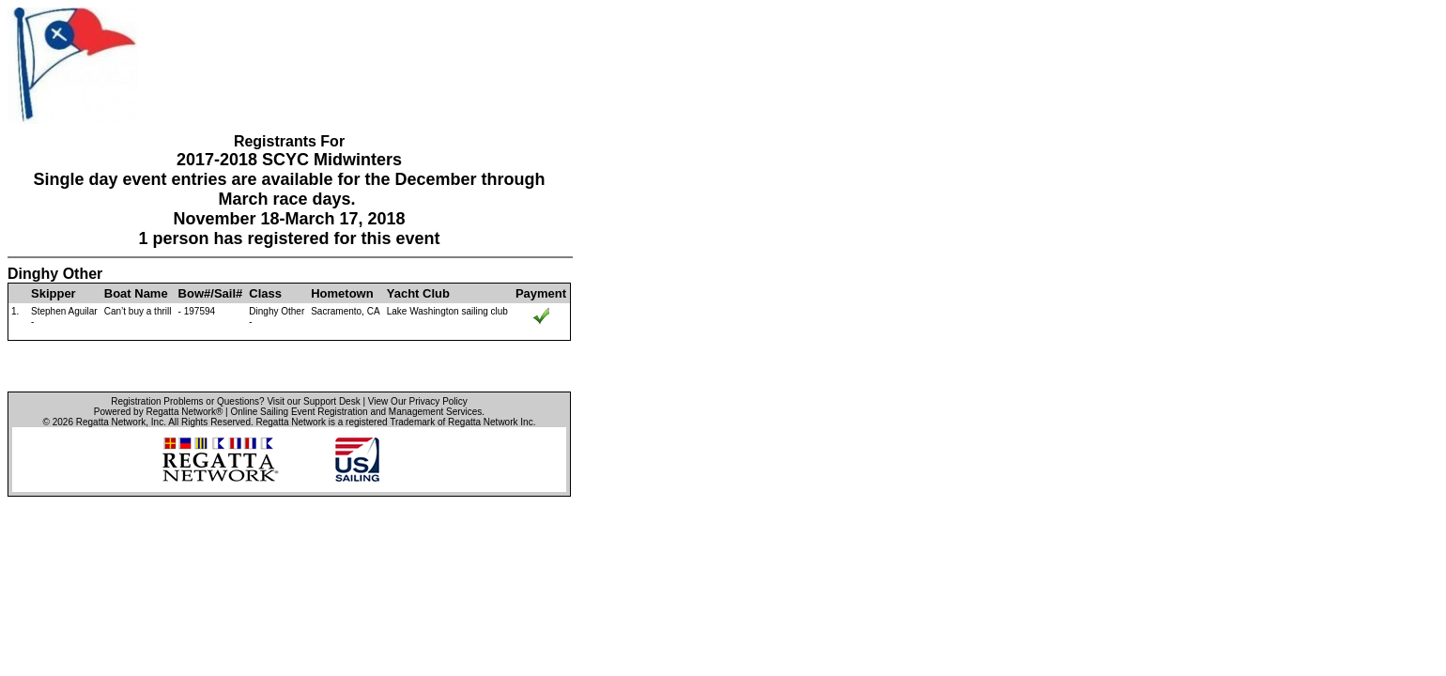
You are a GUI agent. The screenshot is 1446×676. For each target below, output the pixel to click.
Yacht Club (418, 293)
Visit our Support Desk (313, 401)
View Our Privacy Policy (418, 401)
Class (265, 293)
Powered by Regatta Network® (158, 412)
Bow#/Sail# (210, 293)
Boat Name (136, 293)
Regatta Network (111, 422)
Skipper (53, 293)
